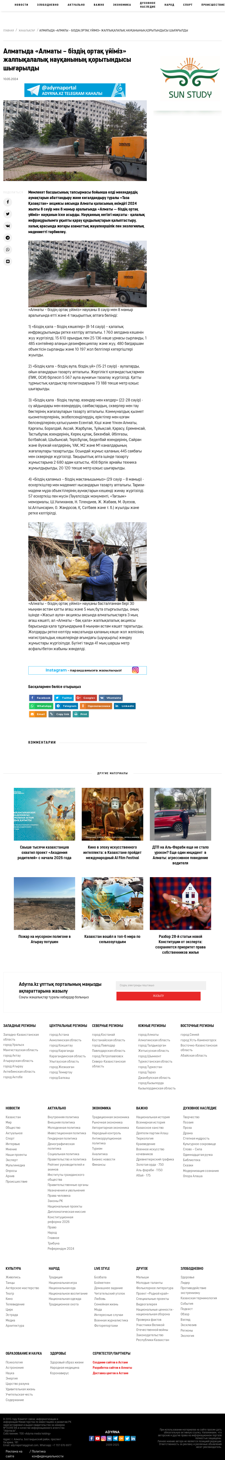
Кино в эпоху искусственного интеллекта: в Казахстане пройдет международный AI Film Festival (112, 852)
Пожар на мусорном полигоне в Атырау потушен (44, 939)
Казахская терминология (199, 1294)
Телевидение (15, 1301)
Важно (99, 5)
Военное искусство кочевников (150, 1148)
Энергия (12, 1375)
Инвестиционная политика (67, 1129)
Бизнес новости (103, 1156)
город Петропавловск (107, 1052)
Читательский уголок (109, 1290)
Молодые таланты (149, 1279)
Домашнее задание (108, 1284)
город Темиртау (60, 1068)
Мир (9, 1119)
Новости (21, 5)
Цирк (9, 1306)
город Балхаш (59, 1074)
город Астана (59, 1031)
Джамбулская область (154, 1074)
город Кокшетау (61, 1042)
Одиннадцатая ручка (198, 1151)
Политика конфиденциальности (48, 1451)
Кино (9, 1295)
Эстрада (12, 1311)
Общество (13, 1124)
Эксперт (12, 1156)
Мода (98, 1306)
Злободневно (48, 5)
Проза (187, 1124)
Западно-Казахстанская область (21, 1033)
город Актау (12, 1052)
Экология (187, 1332)
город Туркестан (150, 1063)
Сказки (188, 1162)
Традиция (55, 1273)
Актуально (76, 5)
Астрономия (15, 1364)
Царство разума (17, 1380)
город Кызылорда (151, 1079)
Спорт (188, 5)
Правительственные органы (68, 1181)
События (187, 1300)
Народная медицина (64, 1364)
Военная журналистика (111, 1317)
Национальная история (153, 1113)
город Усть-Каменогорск (198, 1036)
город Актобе (13, 1073)
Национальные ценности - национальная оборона (155, 1308)
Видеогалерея (146, 1301)
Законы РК (55, 1197)
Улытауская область (64, 1058)
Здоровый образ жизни (66, 1359)
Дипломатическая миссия (66, 1208)
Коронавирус (59, 1369)
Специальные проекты (152, 1295)
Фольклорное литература (154, 1284)
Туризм (97, 1145)
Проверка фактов (148, 1316)
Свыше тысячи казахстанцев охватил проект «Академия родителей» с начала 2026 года (44, 852)
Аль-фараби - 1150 (149, 1166)
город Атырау (13, 1063)
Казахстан (13, 1113)
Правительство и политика (67, 1156)
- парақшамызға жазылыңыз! (84, 670)
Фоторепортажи (106, 1322)
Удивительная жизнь (20, 1385)
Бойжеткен (102, 1279)
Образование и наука (24, 1350)
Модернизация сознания (201, 1167)
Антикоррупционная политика (106, 1137)
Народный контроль (106, 1129)
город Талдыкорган (152, 1042)
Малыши (142, 1273)
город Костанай (103, 1031)
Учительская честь (19, 1391)
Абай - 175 (143, 1172)
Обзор (185, 1310)
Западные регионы (19, 1022)
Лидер (185, 1279)
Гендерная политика (62, 1135)
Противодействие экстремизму (193, 1287)
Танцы (10, 1279)
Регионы (187, 1327)
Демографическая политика (61, 1143)
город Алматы (148, 1031)
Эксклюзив (188, 1321)
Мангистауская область (20, 1046)
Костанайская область (108, 1036)
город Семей (190, 1031)
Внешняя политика (61, 1119)
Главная (8, 30)
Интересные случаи (108, 1311)
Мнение (11, 1145)
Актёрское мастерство (22, 1284)
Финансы (98, 1161)
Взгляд (185, 1316)
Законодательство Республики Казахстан (152, 1334)
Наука (10, 1369)
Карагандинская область (67, 1052)
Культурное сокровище (199, 1140)
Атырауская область (18, 1057)
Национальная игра (63, 1279)
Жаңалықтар (27, 30)
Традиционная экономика (110, 1113)
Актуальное (14, 1129)
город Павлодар (103, 1042)
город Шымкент (149, 1052)
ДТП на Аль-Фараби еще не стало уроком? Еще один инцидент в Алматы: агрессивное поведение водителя (180, 855)
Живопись (13, 1273)
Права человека (59, 1192)
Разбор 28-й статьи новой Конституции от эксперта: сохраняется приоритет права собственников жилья (180, 945)
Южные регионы (152, 1022)
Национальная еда (62, 1284)
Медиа (10, 1317)
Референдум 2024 (61, 1245)
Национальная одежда (65, 1295)
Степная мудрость (196, 1135)
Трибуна (54, 1240)
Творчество (191, 1113)
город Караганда (61, 1047)
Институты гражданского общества (66, 1174)
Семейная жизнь (106, 1301)
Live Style (102, 1265)
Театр (10, 1290)
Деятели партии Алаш (152, 1129)
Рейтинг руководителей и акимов (66, 1163)
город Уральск (13, 1041)
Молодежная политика (64, 1124)
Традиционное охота (64, 1301)
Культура (13, 1265)
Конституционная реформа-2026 (60, 1216)
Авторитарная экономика (110, 1124)
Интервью (13, 1140)
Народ (169, 5)
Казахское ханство (150, 1124)
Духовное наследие (148, 5)
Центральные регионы (68, 1022)
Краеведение (145, 1140)
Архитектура (15, 1322)
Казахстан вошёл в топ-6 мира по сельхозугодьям (112, 939)
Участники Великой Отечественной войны (152, 1324)
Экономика (122, 5)
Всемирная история (150, 1119)
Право (52, 1224)
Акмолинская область (65, 1036)
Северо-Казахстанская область (108, 1060)
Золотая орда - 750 (150, 1161)
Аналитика (100, 1150)
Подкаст (187, 1305)
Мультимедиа (15, 1162)
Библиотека (191, 1156)
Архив (10, 1172)
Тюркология (144, 1135)
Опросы (11, 1167)
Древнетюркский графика (155, 1156)
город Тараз (147, 1068)
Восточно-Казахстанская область (199, 1044)
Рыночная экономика (107, 1119)
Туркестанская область (155, 1058)
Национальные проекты (65, 1203)
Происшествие (16, 1178)
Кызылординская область (157, 1085)
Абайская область (194, 1052)
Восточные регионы (197, 1022)
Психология (14, 1359)
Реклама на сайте (14, 1451)
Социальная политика (63, 1150)
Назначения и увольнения (66, 1187)
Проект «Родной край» (152, 1290)
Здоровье (187, 1273)
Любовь (99, 1295)
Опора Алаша (193, 1172)
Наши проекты (16, 1151)
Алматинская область (154, 1036)
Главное (53, 1234)
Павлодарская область (108, 1047)
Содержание (15, 1396)
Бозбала (100, 1273)
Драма (188, 1129)
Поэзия (188, 1119)
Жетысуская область (153, 1047)
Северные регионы (107, 1022)
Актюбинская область (19, 1068)
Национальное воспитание (68, 1290)
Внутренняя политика (63, 1113)
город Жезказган (61, 1063)
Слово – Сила (192, 1145)
